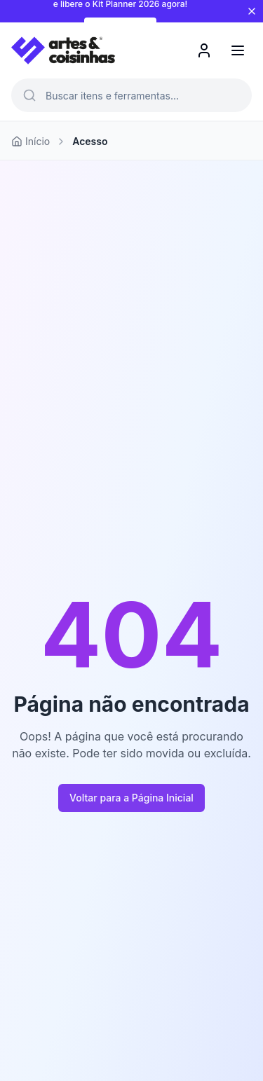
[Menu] (238, 50)
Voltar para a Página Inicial (131, 798)
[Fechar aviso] (252, 11)
